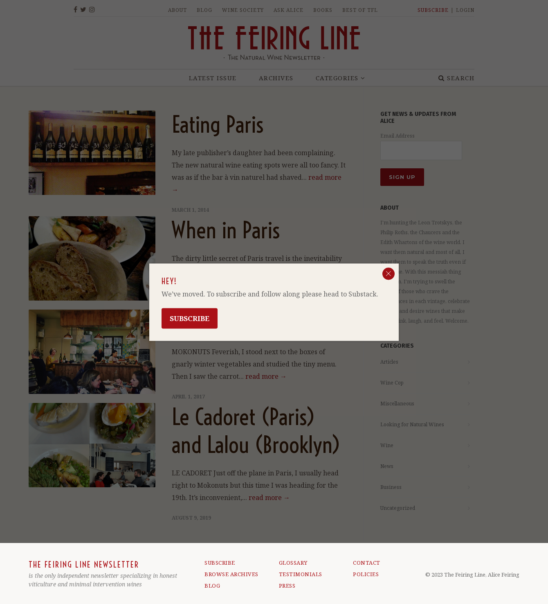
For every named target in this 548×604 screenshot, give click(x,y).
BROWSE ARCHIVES (231, 574)
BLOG (212, 585)
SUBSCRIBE (219, 562)
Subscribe (189, 318)
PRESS (287, 585)
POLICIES (366, 574)
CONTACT (366, 562)
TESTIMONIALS (300, 574)
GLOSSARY (293, 562)
